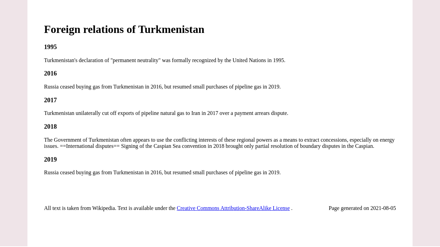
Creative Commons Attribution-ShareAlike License (233, 208)
